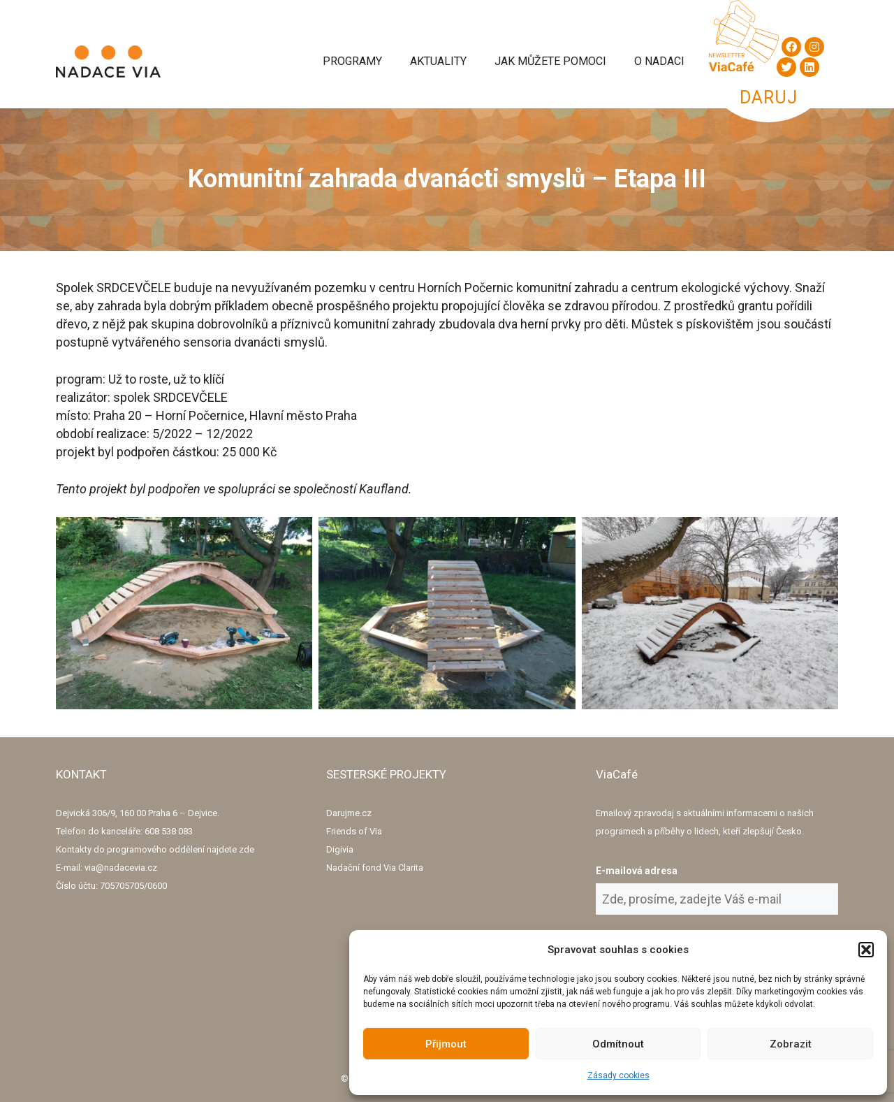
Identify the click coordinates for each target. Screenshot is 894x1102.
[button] (866, 950)
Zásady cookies (618, 1075)
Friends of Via (354, 831)
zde (246, 849)
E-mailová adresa (636, 870)
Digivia (339, 849)
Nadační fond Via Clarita (374, 867)
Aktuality (438, 61)
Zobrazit (791, 1044)
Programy (352, 61)
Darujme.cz (349, 813)
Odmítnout (618, 1044)
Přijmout (446, 1044)
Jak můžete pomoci (550, 61)
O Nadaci (659, 61)
